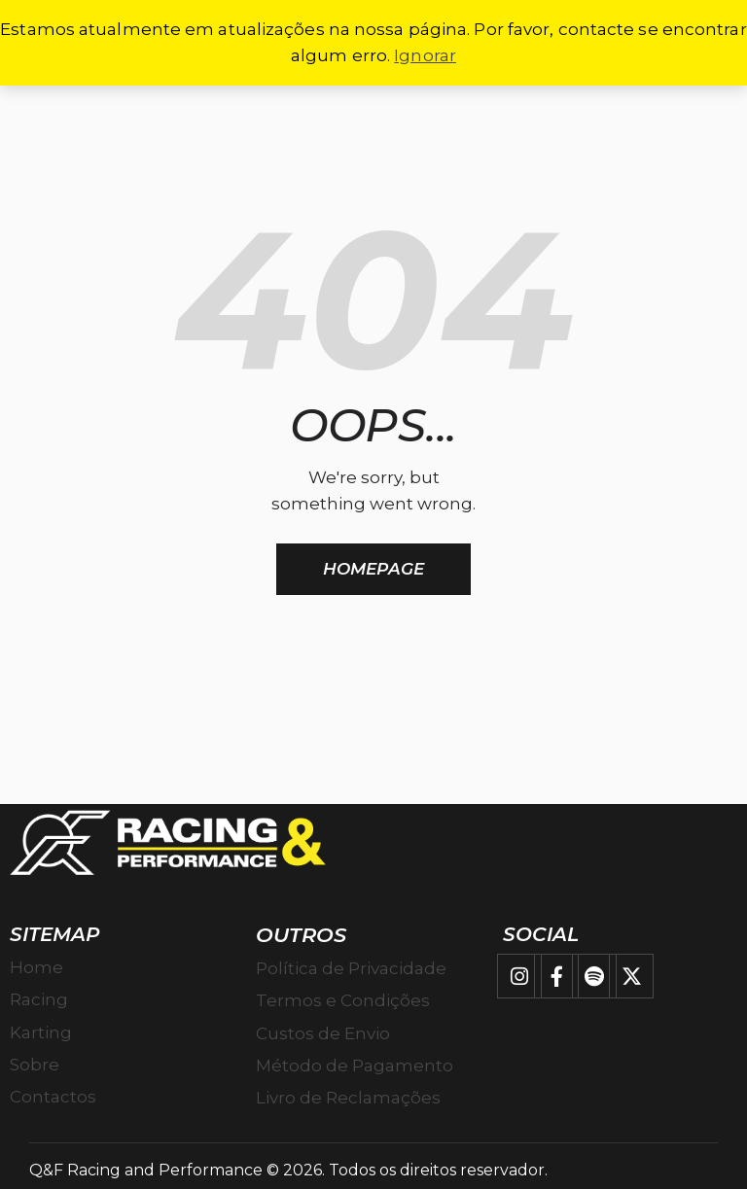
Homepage (373, 568)
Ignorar (425, 55)
